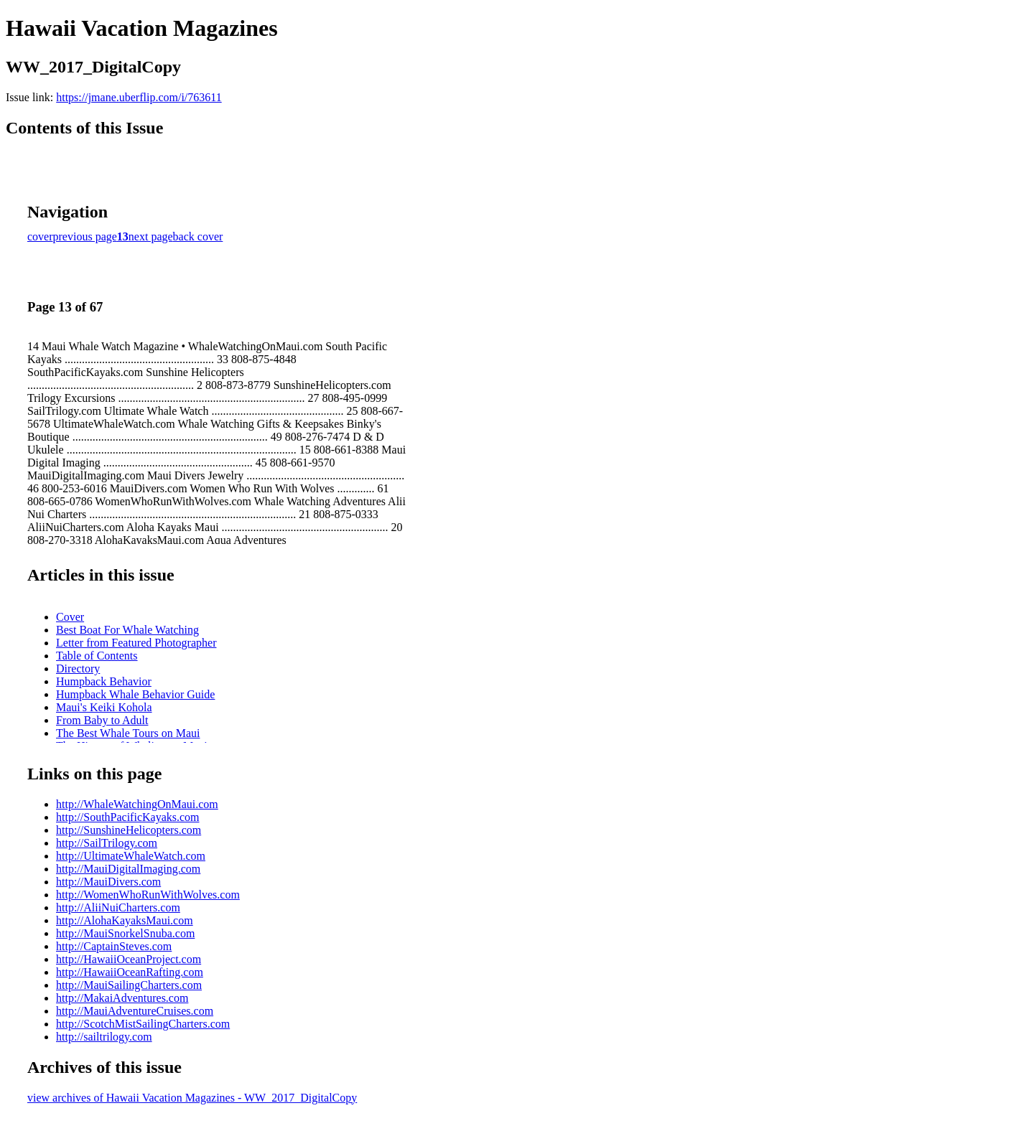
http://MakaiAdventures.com (122, 998)
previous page (85, 236)
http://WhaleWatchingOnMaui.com (137, 804)
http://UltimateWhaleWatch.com (130, 856)
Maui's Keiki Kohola (104, 707)
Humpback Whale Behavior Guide (135, 694)
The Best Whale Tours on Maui (128, 733)
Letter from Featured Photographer (136, 643)
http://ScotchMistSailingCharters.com (143, 1024)
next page (151, 236)
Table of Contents (97, 655)
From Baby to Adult (102, 720)
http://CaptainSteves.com (114, 946)
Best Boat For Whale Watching (127, 630)
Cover (70, 617)
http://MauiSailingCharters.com (129, 985)
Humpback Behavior (104, 681)
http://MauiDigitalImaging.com (128, 869)
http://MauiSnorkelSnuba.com (125, 933)
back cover (198, 236)
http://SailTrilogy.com (106, 843)
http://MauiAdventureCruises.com (134, 1011)
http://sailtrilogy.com (104, 1037)
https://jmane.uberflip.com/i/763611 (138, 97)
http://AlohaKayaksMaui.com (124, 920)
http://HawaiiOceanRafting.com (129, 972)
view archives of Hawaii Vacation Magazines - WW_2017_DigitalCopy (192, 1098)
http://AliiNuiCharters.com (118, 907)
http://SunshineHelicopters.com (128, 830)
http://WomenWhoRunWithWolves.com (148, 894)
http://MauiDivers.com (108, 882)
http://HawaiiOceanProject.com (128, 959)
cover (40, 236)
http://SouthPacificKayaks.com (128, 817)
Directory (78, 668)
